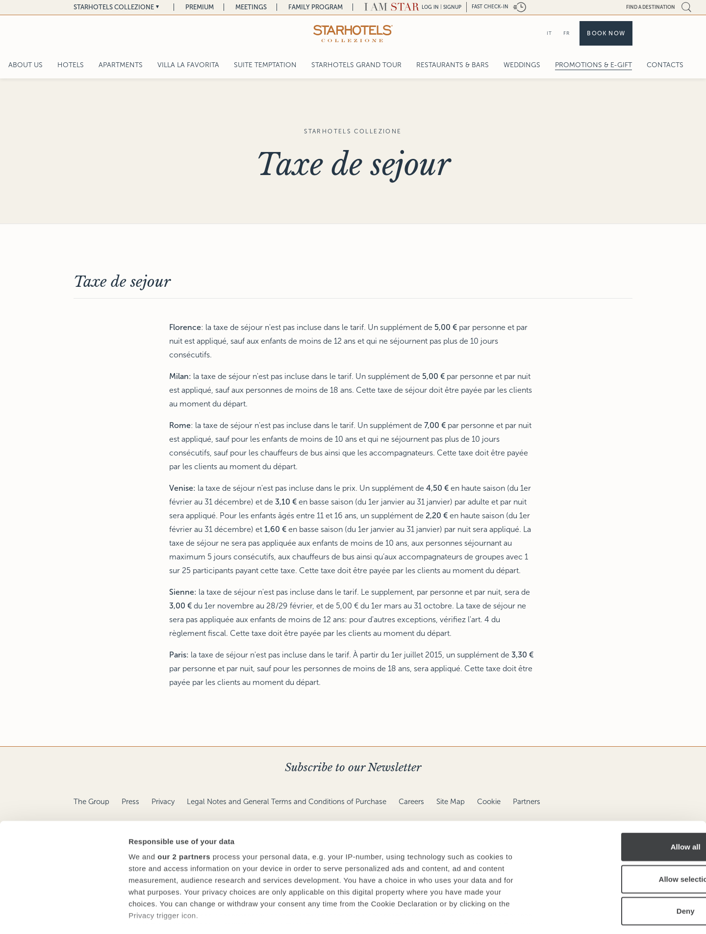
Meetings (251, 7)
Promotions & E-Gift (593, 65)
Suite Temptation (265, 65)
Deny (624, 848)
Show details (514, 914)
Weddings (522, 65)
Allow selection (624, 816)
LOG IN (430, 7)
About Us (25, 65)
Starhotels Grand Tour (356, 65)
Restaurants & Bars (452, 65)
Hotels (70, 65)
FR (566, 33)
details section (470, 876)
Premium (199, 7)
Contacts (665, 65)
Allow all (624, 784)
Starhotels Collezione (114, 7)
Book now (606, 33)
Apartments (121, 65)
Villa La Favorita (188, 65)
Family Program (315, 7)
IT (549, 33)
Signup (452, 7)
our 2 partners (183, 794)
